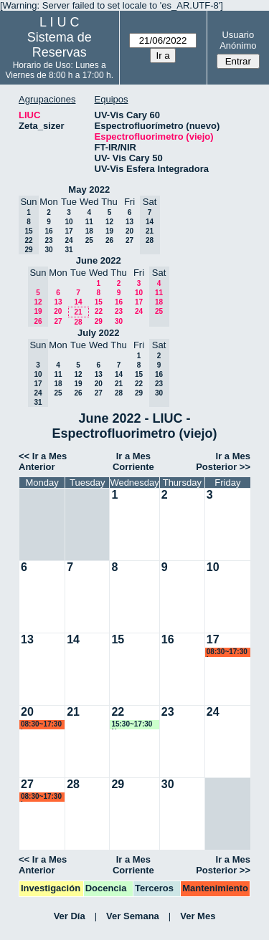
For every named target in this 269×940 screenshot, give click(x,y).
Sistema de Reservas (59, 44)
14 (78, 302)
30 (48, 250)
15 (99, 302)
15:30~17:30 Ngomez (131, 724)
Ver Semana (132, 916)
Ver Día (69, 916)
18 (89, 231)
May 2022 (89, 189)
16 (48, 231)
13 (129, 222)
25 (89, 240)
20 (129, 231)
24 (68, 240)
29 (99, 321)
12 (109, 222)
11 (89, 222)
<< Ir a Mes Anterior (43, 461)
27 (129, 240)
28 (78, 322)
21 (78, 312)
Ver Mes (197, 916)
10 (68, 222)
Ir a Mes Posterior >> (223, 461)
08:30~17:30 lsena (227, 652)
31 (68, 250)
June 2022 (98, 260)
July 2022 (98, 332)
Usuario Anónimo (238, 40)
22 (99, 311)
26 (109, 240)
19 (109, 231)
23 (48, 240)
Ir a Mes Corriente (133, 461)
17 (68, 231)
